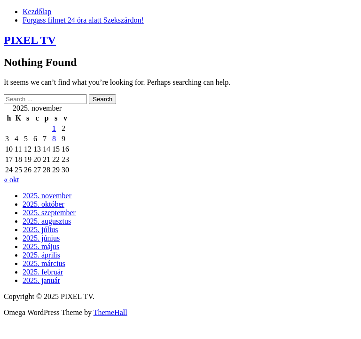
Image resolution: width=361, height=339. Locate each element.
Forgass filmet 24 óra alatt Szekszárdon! (83, 20)
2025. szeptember (49, 213)
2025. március (44, 263)
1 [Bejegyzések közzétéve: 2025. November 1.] (54, 128)
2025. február (43, 272)
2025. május (41, 246)
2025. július (40, 230)
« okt (11, 180)
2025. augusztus (47, 221)
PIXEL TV (30, 40)
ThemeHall (110, 312)
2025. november (47, 196)
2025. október (43, 204)
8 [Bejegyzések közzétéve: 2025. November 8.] (54, 139)
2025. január (41, 280)
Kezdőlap (37, 12)
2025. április (41, 255)
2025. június (41, 238)
